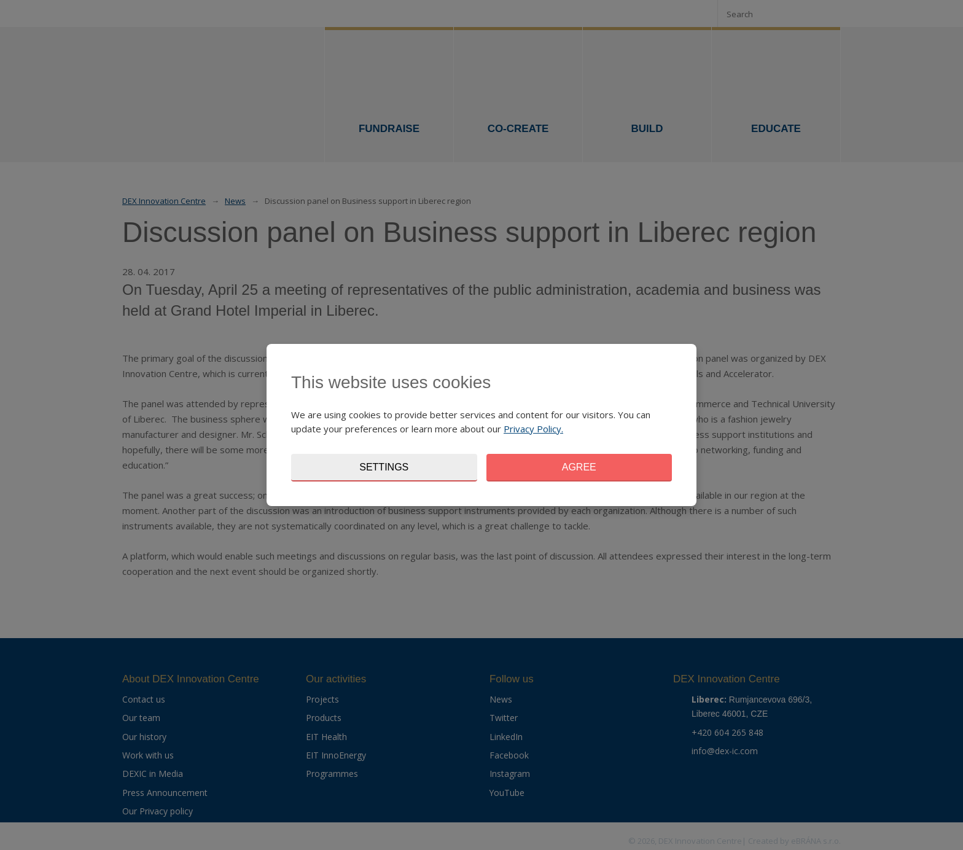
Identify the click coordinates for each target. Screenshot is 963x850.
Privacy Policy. (533, 429)
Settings (383, 467)
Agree (579, 467)
